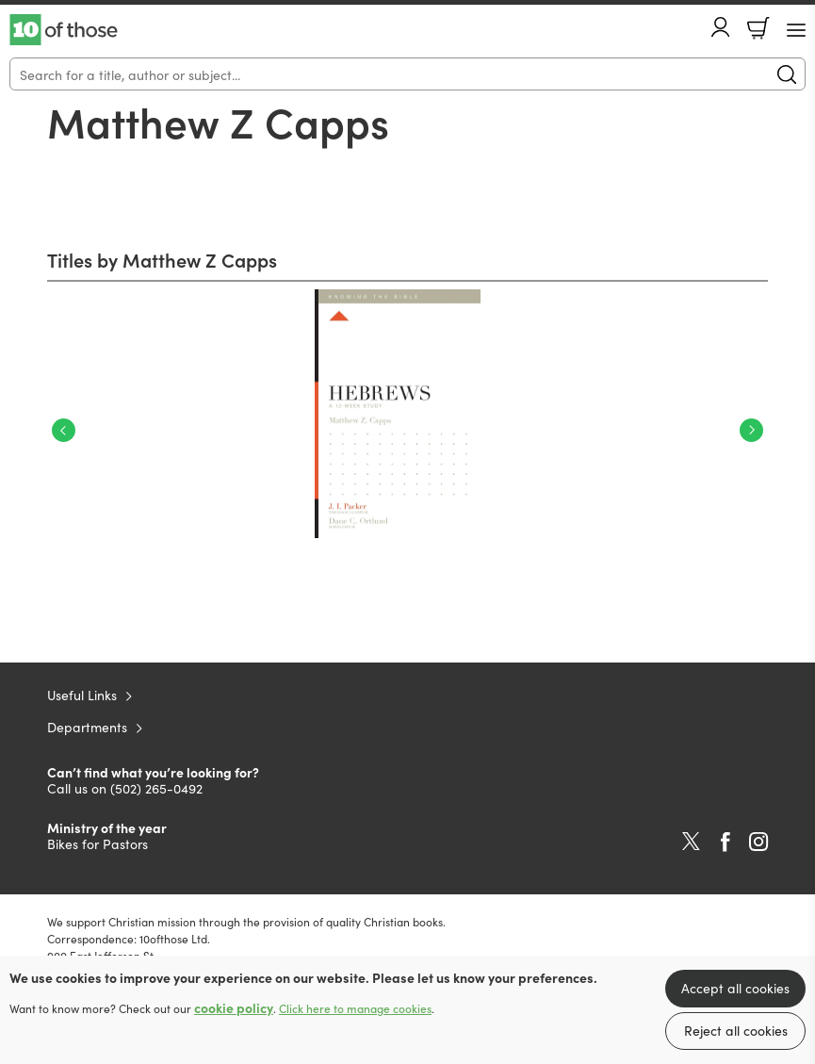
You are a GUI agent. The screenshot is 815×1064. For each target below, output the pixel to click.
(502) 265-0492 (156, 787)
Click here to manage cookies (355, 1008)
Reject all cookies (736, 1030)
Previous (63, 430)
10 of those (63, 30)
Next (751, 430)
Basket (758, 28)
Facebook (725, 842)
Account (720, 27)
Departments (87, 726)
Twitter (691, 841)
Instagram (758, 841)
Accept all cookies (735, 987)
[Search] (407, 73)
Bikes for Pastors (97, 843)
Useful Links (82, 694)
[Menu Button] (796, 30)
